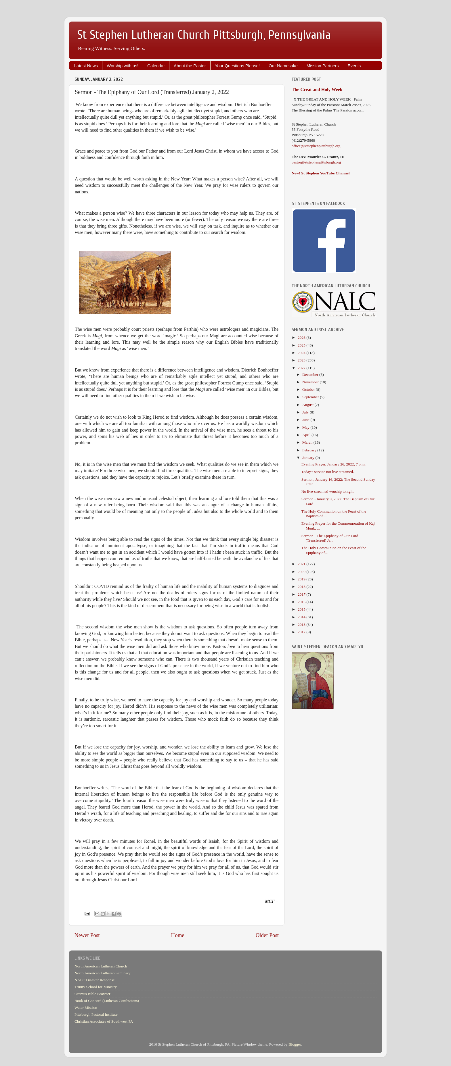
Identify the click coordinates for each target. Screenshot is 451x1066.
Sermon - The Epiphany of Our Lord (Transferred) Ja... (329, 538)
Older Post (267, 935)
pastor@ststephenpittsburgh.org (316, 162)
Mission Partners (323, 65)
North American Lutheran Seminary (102, 973)
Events (354, 65)
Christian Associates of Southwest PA (103, 1021)
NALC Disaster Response (94, 980)
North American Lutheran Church (100, 966)
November (311, 382)
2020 (302, 571)
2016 (302, 602)
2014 (302, 617)
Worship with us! (122, 65)
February (309, 450)
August (308, 405)
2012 (302, 632)
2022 (302, 368)
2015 (302, 609)
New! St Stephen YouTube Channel (321, 173)
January (308, 457)
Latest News (86, 65)
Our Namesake (283, 65)
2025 (302, 345)
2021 (302, 564)
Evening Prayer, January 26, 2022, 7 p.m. (333, 464)
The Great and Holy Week (317, 89)
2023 (302, 360)
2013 (302, 624)
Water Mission (85, 1007)
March (308, 442)
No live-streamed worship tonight (327, 491)
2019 (302, 579)
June (306, 419)
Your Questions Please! (237, 65)
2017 (302, 594)
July (306, 412)
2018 (302, 586)
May (306, 427)
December (310, 374)
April (307, 435)
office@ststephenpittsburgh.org (316, 146)
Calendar (156, 65)
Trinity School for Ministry (95, 987)
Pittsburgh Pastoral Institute (96, 1014)
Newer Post (87, 935)
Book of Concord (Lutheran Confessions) (106, 1000)
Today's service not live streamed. (327, 471)
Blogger (294, 1044)
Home (177, 935)
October (309, 389)
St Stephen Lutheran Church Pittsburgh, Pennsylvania (204, 35)
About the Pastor (190, 65)
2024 (302, 353)
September (311, 397)
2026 (302, 337)
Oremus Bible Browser (92, 994)
